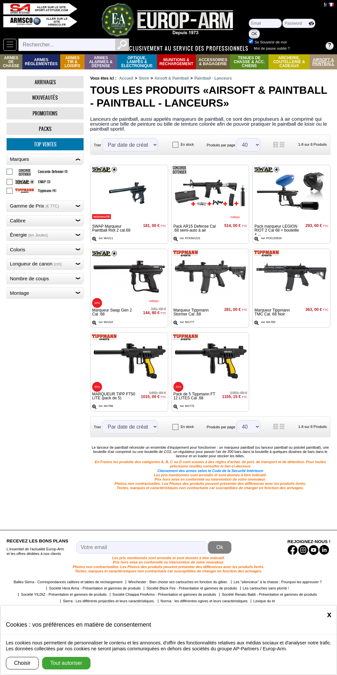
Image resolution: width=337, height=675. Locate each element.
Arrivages (45, 82)
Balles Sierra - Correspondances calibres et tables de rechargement (67, 582)
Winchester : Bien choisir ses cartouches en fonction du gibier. (178, 582)
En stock (187, 144)
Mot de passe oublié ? (302, 48)
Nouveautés (45, 97)
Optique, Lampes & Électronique (136, 62)
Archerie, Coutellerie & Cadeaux (289, 62)
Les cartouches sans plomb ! (266, 588)
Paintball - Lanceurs (213, 78)
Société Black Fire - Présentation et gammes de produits (191, 588)
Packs (45, 128)
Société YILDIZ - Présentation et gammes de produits (64, 594)
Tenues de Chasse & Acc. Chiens (249, 62)
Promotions (45, 113)
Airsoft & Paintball (323, 62)
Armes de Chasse (11, 62)
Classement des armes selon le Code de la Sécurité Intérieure (210, 471)
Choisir (22, 663)
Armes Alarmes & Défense (101, 62)
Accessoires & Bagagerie (212, 62)
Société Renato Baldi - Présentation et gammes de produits (269, 594)
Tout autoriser (66, 663)
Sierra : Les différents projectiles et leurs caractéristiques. (109, 601)
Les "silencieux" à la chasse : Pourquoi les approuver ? (278, 582)
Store (144, 78)
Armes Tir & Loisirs (72, 62)
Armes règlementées (41, 62)
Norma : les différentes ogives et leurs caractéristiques (204, 601)
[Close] (329, 614)
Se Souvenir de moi (301, 42)
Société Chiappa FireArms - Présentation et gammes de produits (164, 594)
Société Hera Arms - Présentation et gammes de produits (95, 588)
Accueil (126, 78)
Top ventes (45, 144)
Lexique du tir (264, 601)
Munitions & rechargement (177, 62)
